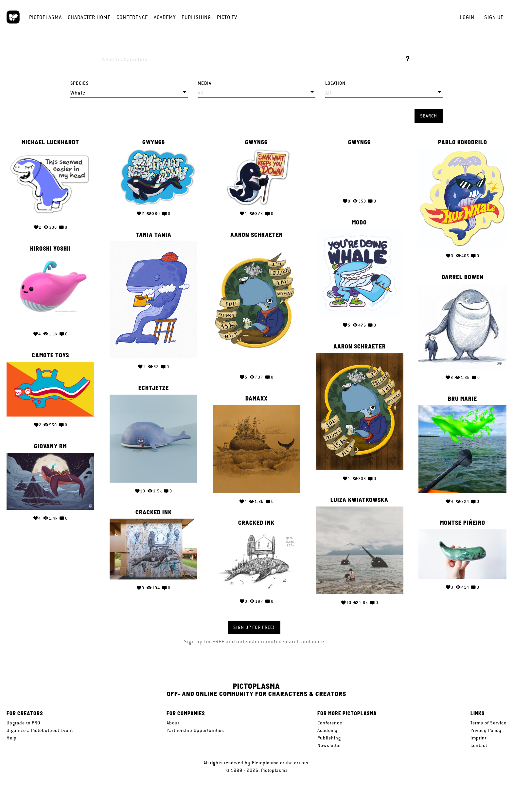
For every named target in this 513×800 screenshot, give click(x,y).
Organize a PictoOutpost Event (40, 730)
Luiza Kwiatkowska (359, 500)
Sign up (494, 17)
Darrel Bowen (463, 277)
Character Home (89, 17)
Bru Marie (462, 399)
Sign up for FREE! (254, 627)
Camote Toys (50, 355)
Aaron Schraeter (256, 235)
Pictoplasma (45, 17)
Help (12, 738)
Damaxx (256, 398)
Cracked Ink (153, 512)
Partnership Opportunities (195, 730)
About (173, 723)
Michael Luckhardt (50, 142)
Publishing (196, 17)
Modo (359, 222)
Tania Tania (153, 235)
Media (204, 83)
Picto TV (227, 17)
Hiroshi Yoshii (50, 248)
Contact (478, 745)
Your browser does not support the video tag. (359, 171)
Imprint (478, 738)
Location (335, 83)
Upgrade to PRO (23, 723)
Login (467, 17)
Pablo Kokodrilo (462, 142)
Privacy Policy (486, 730)
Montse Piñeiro (462, 523)
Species (79, 83)
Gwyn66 (153, 142)
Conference (132, 17)
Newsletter (329, 745)
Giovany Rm (50, 446)
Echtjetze (153, 388)
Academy (165, 17)
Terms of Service (488, 723)
